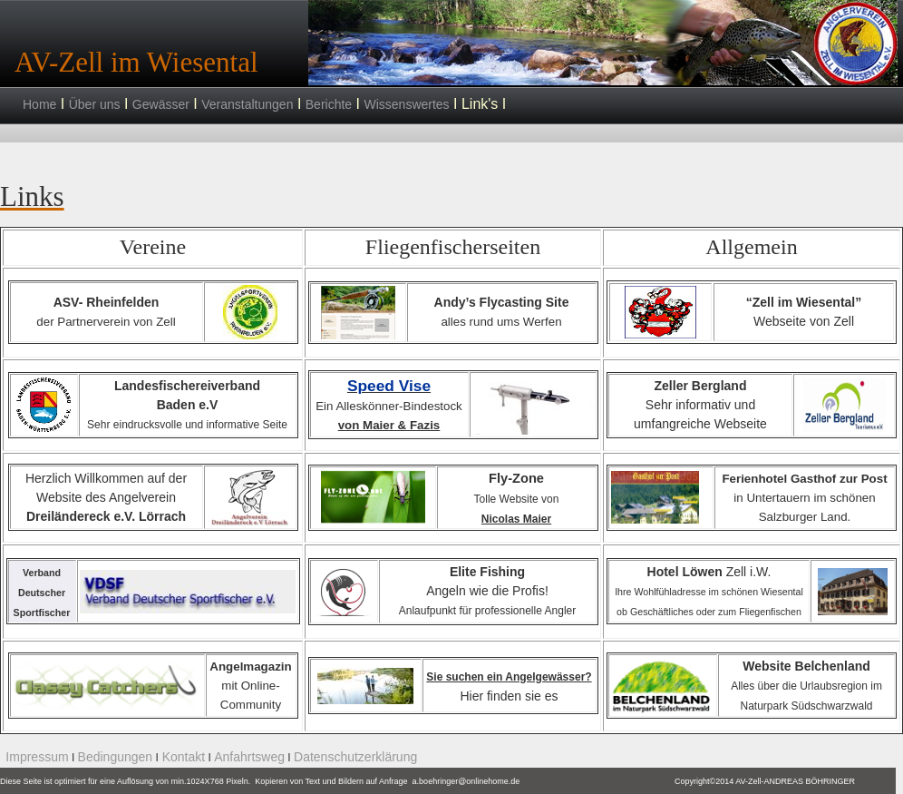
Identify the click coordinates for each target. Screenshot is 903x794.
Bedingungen (115, 757)
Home (39, 104)
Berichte (329, 104)
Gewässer (160, 104)
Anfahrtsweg (249, 757)
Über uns (95, 104)
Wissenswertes (406, 104)
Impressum (36, 757)
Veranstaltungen (247, 104)
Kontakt (182, 757)
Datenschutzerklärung (355, 757)
